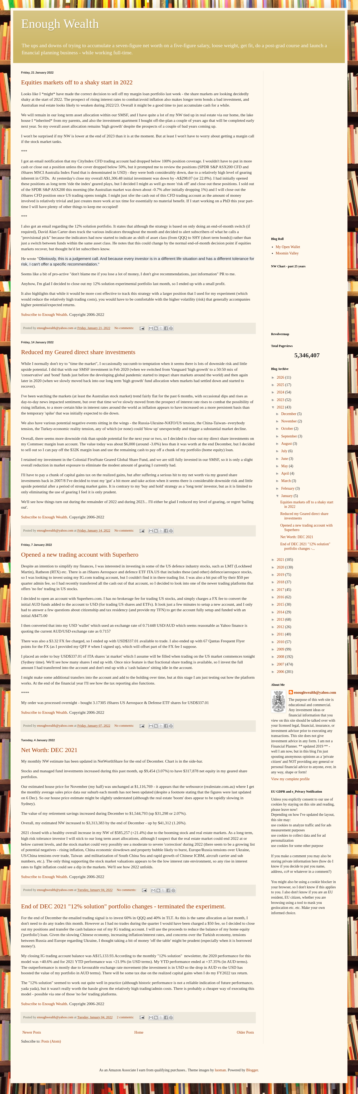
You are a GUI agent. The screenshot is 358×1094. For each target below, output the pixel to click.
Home (138, 1032)
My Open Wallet (288, 247)
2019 (281, 575)
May (285, 466)
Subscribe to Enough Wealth (44, 314)
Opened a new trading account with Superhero (79, 554)
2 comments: (126, 1017)
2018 (281, 582)
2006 (281, 672)
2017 (281, 590)
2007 (281, 664)
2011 (281, 634)
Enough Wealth (60, 24)
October (287, 429)
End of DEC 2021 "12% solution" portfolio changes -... (305, 546)
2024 (281, 392)
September (289, 436)
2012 (281, 627)
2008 (281, 657)
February (288, 488)
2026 (281, 377)
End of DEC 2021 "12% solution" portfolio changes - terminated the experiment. (123, 906)
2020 (281, 567)
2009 (281, 649)
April (285, 473)
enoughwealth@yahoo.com (315, 693)
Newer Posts (31, 1032)
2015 (281, 604)
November (289, 421)
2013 (281, 619)
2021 (281, 560)
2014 (281, 612)
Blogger (252, 1070)
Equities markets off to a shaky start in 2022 (77, 82)
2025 (281, 385)
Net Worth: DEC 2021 (49, 749)
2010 (281, 642)
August (287, 444)
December (289, 414)
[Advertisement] (304, 150)
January (287, 496)
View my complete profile (290, 779)
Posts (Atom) (51, 1041)
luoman (220, 1070)
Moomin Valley (287, 253)
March (286, 481)
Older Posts (245, 1032)
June (285, 459)
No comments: (124, 328)
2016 (281, 597)
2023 (281, 400)
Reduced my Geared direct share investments (78, 352)
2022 (281, 407)
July (284, 451)
